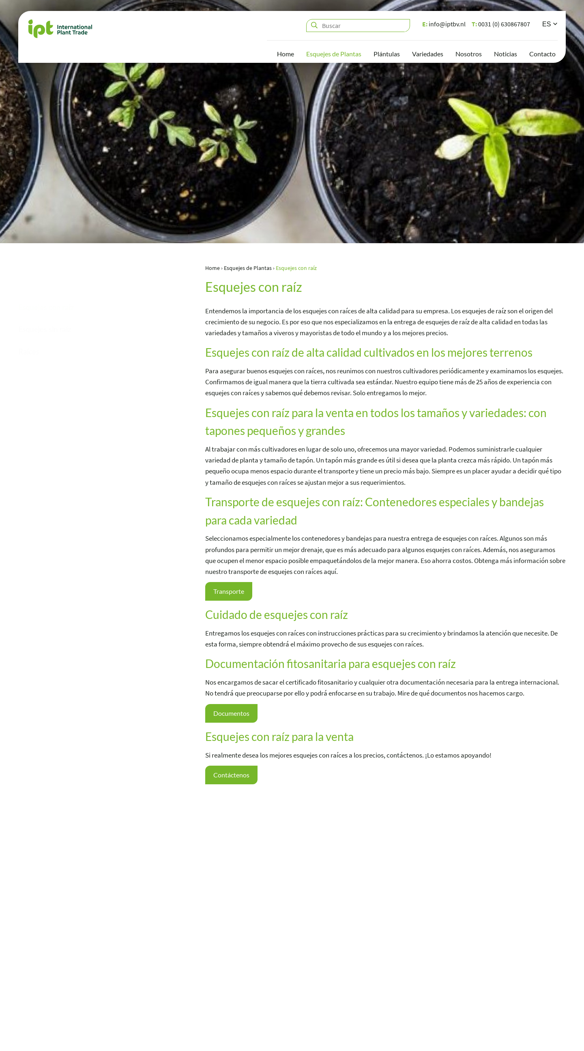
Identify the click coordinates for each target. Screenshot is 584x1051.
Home (285, 55)
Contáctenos (232, 776)
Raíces (28, 359)
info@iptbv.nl (444, 25)
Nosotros (468, 55)
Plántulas (387, 55)
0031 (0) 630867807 (501, 25)
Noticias (505, 55)
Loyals (557, 1041)
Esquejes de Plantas (333, 55)
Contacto (542, 55)
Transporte (229, 591)
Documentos (232, 714)
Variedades (427, 55)
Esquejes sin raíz (44, 337)
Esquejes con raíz (46, 314)
